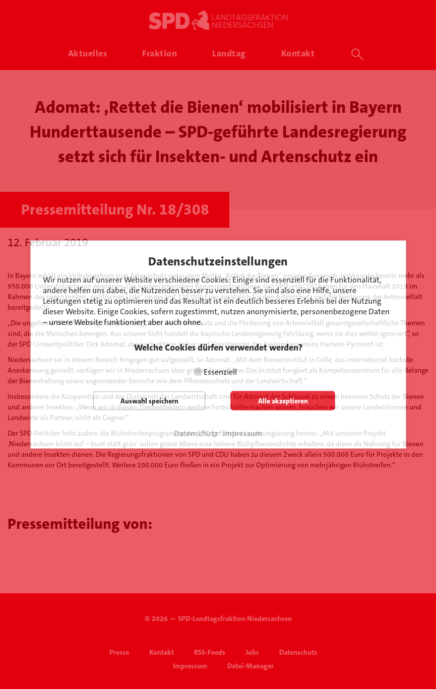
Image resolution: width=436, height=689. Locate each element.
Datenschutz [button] (196, 434)
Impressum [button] (242, 434)
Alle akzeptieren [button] (283, 400)
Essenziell (220, 372)
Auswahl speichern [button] (149, 400)
